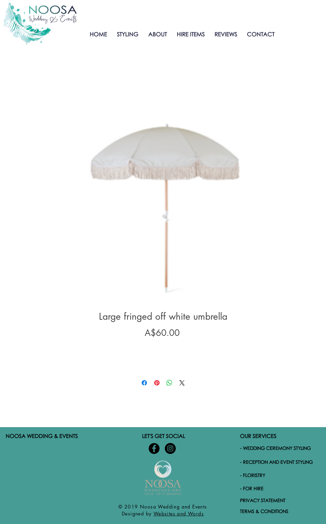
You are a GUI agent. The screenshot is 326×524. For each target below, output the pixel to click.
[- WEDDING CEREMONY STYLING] (279, 448)
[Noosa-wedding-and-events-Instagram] (170, 448)
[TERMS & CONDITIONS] (279, 511)
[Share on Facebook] (144, 383)
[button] (127, 34)
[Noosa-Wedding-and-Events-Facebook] (154, 448)
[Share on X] (182, 383)
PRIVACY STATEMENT (262, 500)
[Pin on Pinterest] (157, 383)
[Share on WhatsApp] (169, 383)
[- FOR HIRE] (280, 488)
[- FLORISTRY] (280, 475)
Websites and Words (179, 513)
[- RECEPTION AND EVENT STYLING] (280, 462)
